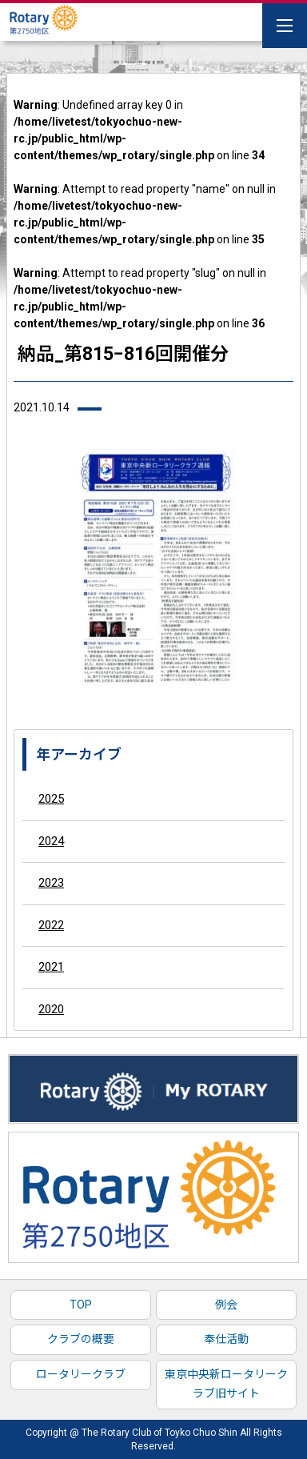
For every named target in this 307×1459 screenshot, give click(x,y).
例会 (226, 1304)
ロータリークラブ (81, 1374)
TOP (81, 1304)
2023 (51, 883)
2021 (51, 967)
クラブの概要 (80, 1339)
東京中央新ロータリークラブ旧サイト (226, 1384)
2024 (51, 841)
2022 (51, 925)
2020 (51, 1009)
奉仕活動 (226, 1339)
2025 (51, 799)
